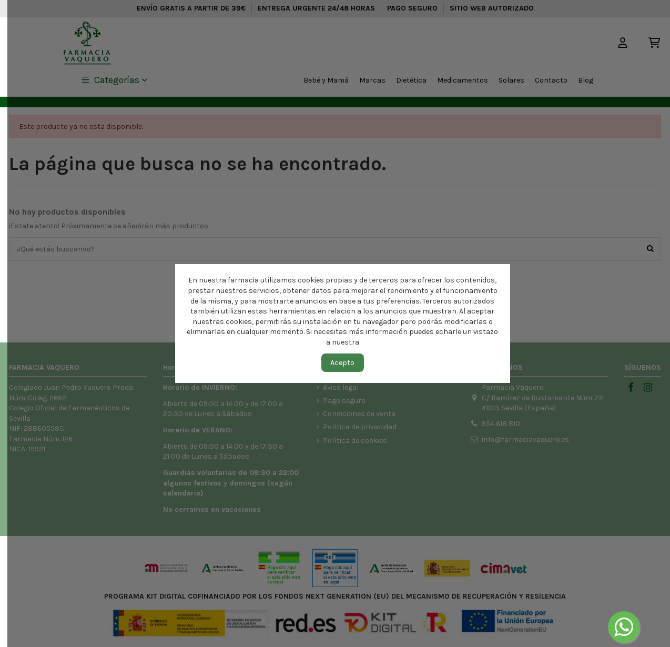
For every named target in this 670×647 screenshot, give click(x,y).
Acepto (342, 362)
